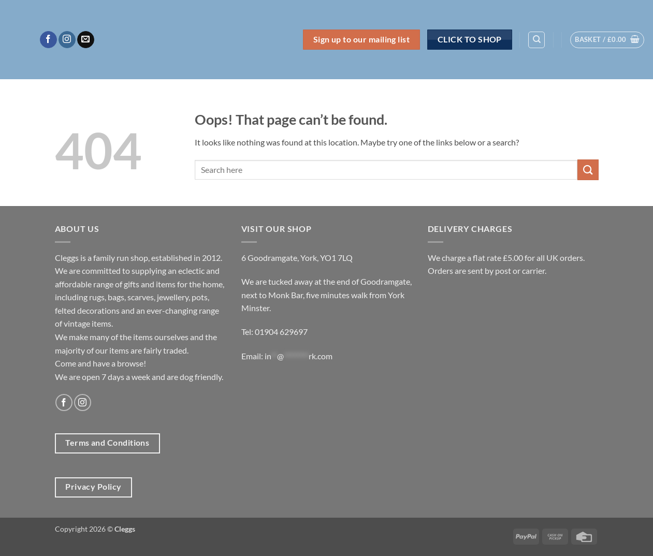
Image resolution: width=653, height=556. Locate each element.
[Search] (536, 40)
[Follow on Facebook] (48, 40)
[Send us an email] (85, 40)
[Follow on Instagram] (67, 40)
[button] (607, 40)
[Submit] (587, 169)
